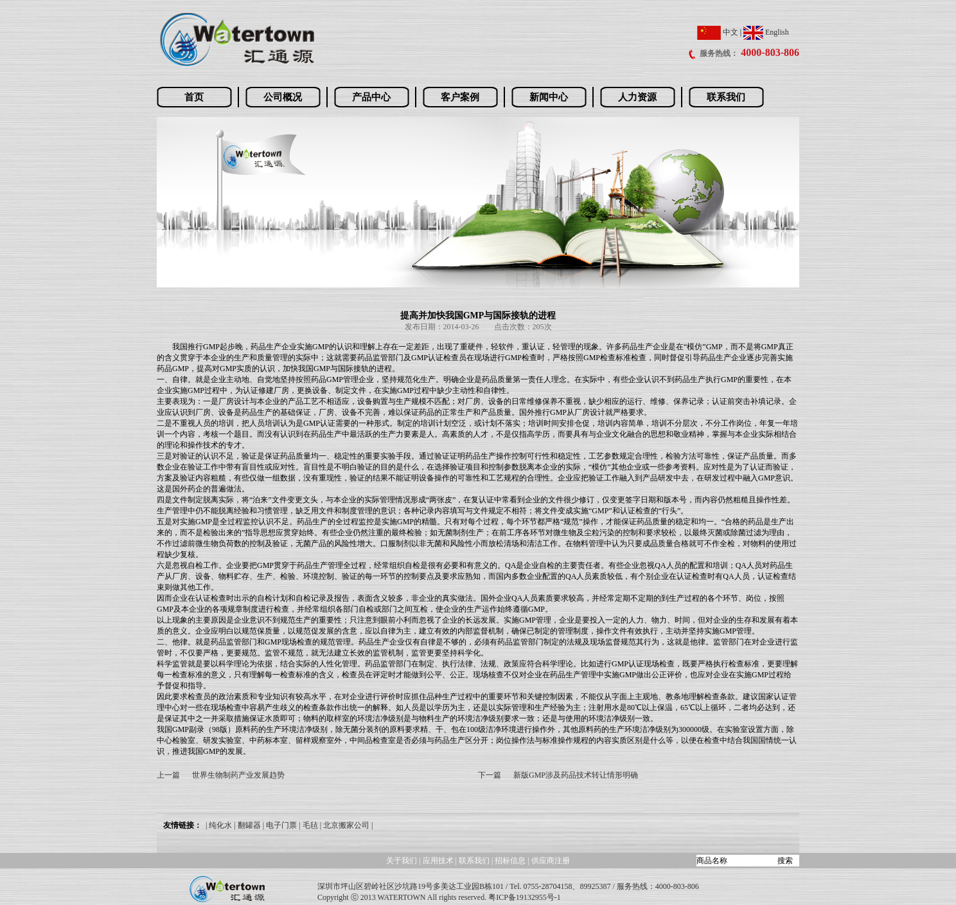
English (766, 32)
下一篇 (489, 775)
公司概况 (282, 97)
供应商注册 (550, 860)
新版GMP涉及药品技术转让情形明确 (575, 775)
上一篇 (168, 775)
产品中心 (371, 97)
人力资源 (637, 97)
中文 (717, 32)
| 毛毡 (308, 825)
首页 (194, 97)
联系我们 (726, 97)
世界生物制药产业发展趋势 (238, 775)
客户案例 (460, 97)
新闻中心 (548, 97)
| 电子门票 (280, 825)
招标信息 (511, 860)
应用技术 (438, 860)
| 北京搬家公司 (344, 825)
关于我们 (401, 860)
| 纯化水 (219, 825)
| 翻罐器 (247, 825)
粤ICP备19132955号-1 (524, 897)
